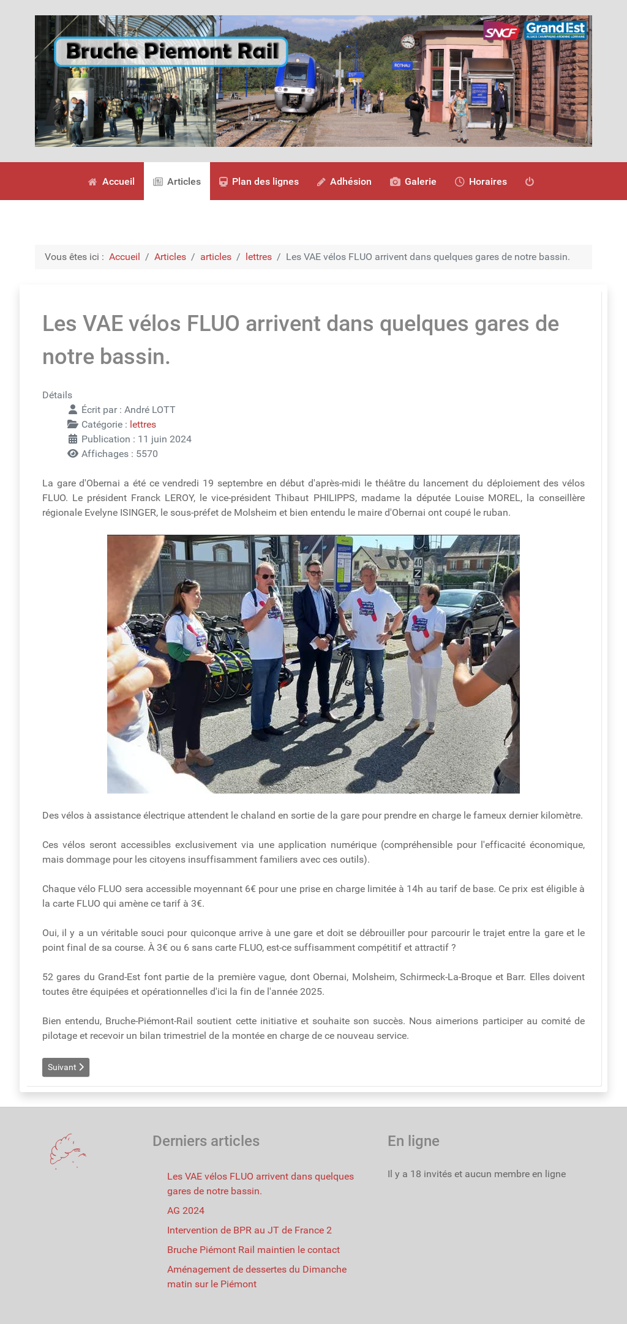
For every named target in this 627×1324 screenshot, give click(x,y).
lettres (143, 424)
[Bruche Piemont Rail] (313, 80)
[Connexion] (531, 181)
